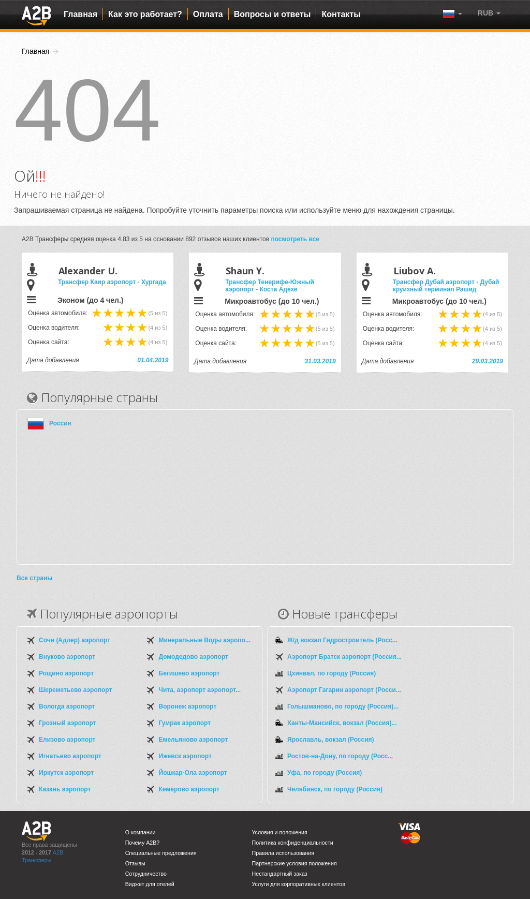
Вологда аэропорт (67, 706)
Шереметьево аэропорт (75, 690)
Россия (60, 423)
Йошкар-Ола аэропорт (193, 772)
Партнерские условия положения (294, 863)
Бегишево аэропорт (189, 673)
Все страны (34, 578)
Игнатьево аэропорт (70, 756)
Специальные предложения (161, 853)
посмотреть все (295, 239)
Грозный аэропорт (67, 723)
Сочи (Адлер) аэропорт (74, 640)
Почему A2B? (142, 842)
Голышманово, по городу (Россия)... (343, 706)
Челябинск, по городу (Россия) (334, 789)
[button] (489, 13)
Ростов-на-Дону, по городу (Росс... (340, 756)
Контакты (340, 14)
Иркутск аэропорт (66, 772)
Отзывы (135, 863)
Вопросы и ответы (272, 14)
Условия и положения (279, 832)
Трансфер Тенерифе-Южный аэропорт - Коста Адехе (269, 285)
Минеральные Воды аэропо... (205, 640)
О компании (140, 832)
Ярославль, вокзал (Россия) (330, 739)
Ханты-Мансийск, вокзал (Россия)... (341, 723)
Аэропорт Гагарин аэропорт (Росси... (344, 690)
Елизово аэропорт (67, 739)
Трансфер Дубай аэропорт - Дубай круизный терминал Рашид (446, 285)
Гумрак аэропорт (185, 723)
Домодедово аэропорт (193, 656)
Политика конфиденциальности (292, 842)
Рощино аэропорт (66, 673)
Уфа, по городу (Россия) (324, 772)
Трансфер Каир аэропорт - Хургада (112, 282)
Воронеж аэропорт (188, 706)
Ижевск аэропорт (185, 756)
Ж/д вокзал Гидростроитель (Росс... (342, 640)
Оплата (208, 14)
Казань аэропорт (65, 789)
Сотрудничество (146, 874)
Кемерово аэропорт (189, 789)
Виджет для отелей (149, 884)
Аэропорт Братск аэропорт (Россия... (344, 656)
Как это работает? (145, 14)
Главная (80, 14)
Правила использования (283, 853)
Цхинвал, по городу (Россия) (331, 673)
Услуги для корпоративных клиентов (298, 884)
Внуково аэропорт (67, 656)
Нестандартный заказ (279, 874)
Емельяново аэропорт (193, 739)
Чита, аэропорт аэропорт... (200, 690)
